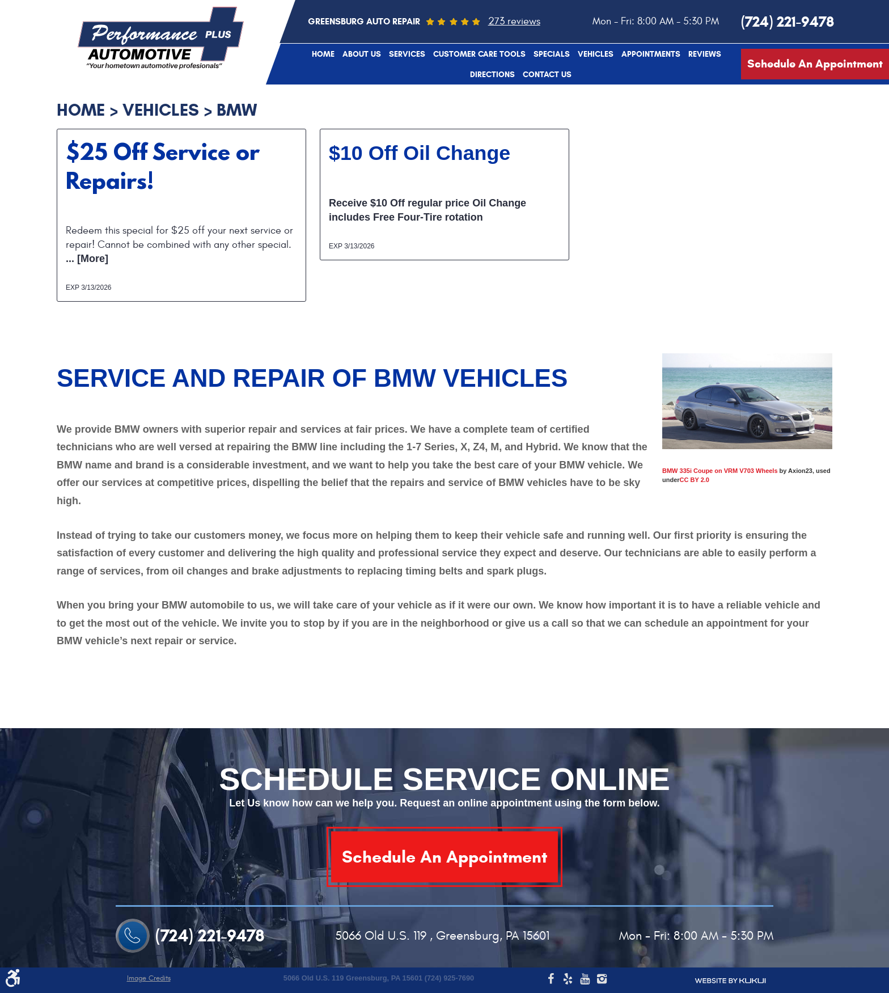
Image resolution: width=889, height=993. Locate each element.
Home (323, 54)
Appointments (650, 54)
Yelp (567, 980)
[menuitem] (323, 54)
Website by (730, 981)
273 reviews (514, 21)
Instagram (601, 980)
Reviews (704, 54)
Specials (552, 54)
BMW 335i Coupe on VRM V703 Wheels (720, 470)
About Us (361, 54)
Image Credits (149, 978)
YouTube (584, 980)
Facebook (550, 980)
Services (407, 54)
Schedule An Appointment (815, 64)
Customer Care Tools (479, 54)
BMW (237, 109)
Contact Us (547, 75)
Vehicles (595, 54)
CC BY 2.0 (694, 479)
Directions (492, 75)
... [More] (87, 258)
